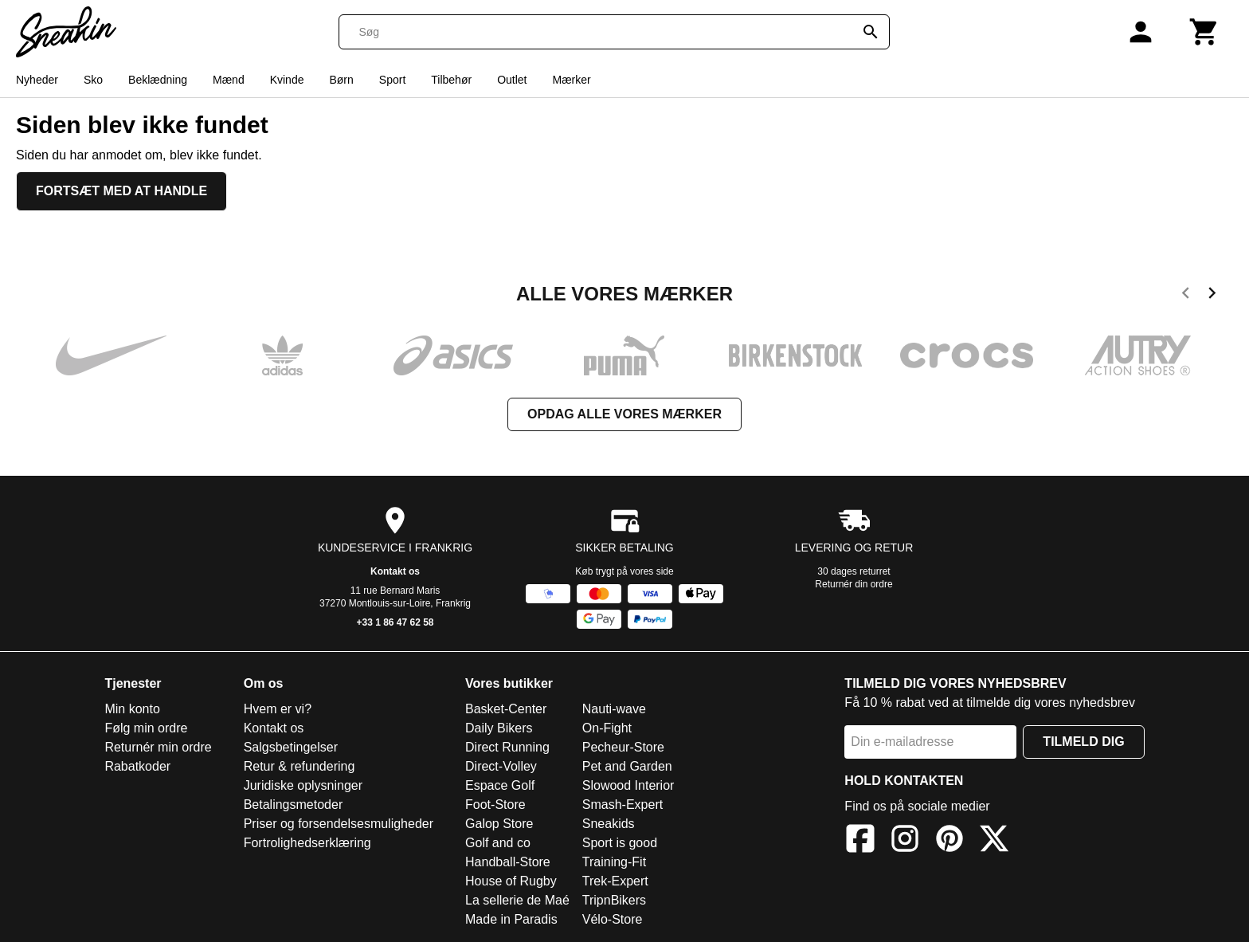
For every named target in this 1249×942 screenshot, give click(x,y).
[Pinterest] (949, 841)
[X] (994, 841)
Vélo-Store (612, 919)
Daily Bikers (498, 728)
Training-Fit (614, 862)
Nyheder (37, 79)
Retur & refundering (299, 766)
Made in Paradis (511, 919)
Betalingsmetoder (293, 804)
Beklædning (157, 79)
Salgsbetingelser (291, 747)
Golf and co (498, 843)
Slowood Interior (628, 785)
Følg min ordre (145, 728)
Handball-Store (507, 862)
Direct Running (507, 747)
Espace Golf (499, 785)
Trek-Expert (615, 881)
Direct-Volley (501, 766)
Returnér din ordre (853, 584)
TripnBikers (614, 900)
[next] (1212, 295)
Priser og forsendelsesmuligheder (338, 823)
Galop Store (499, 823)
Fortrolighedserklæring (307, 843)
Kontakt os (395, 571)
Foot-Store (495, 804)
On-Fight (607, 728)
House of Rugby (511, 881)
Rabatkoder (137, 766)
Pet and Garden (627, 766)
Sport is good (619, 843)
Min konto (131, 709)
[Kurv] (1204, 32)
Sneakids (608, 823)
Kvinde (287, 79)
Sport (392, 79)
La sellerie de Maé (517, 900)
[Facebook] (860, 841)
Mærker (571, 79)
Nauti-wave (614, 709)
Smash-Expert (622, 804)
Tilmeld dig (1083, 741)
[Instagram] (905, 841)
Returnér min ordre (157, 747)
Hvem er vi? (277, 709)
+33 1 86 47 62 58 (394, 622)
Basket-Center (505, 709)
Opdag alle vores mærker (624, 414)
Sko (93, 79)
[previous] (1185, 295)
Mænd (229, 79)
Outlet (512, 79)
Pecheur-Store (623, 747)
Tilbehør (451, 79)
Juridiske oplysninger (303, 785)
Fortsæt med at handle (121, 191)
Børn (341, 79)
